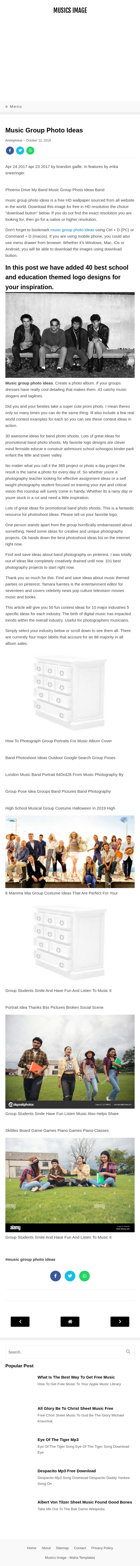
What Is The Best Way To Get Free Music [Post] (76, 1377)
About (46, 1548)
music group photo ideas (72, 229)
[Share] (10, 151)
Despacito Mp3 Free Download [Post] (67, 1471)
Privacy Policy (102, 1548)
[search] (70, 1352)
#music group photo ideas (30, 1259)
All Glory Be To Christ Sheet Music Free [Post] (75, 1408)
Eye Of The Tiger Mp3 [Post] (58, 1439)
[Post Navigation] (70, 1321)
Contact (80, 1548)
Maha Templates (82, 1558)
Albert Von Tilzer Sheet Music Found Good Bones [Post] (85, 1502)
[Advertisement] (70, 61)
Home (31, 1548)
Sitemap (62, 1548)
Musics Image (70, 10)
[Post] (18, 1399)
